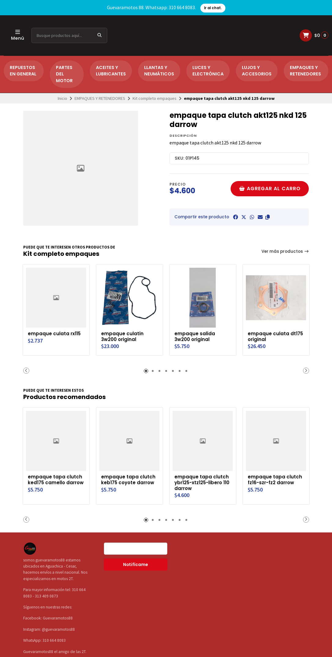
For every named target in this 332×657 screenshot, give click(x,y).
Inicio (62, 98)
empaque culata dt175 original (269, 336)
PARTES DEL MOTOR (64, 74)
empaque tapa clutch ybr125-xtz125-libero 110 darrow (202, 481)
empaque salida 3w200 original (195, 336)
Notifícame (135, 564)
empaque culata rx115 (55, 333)
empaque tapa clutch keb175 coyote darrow (129, 481)
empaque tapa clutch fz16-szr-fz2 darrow (275, 478)
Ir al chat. (213, 7)
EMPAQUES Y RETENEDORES (305, 70)
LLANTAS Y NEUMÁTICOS (159, 70)
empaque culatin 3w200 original (123, 336)
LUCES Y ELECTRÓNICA (208, 70)
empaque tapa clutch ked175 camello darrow (55, 481)
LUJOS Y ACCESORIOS (257, 70)
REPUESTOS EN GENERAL (23, 70)
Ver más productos (285, 251)
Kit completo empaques (155, 98)
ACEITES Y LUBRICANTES (111, 70)
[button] (267, 217)
